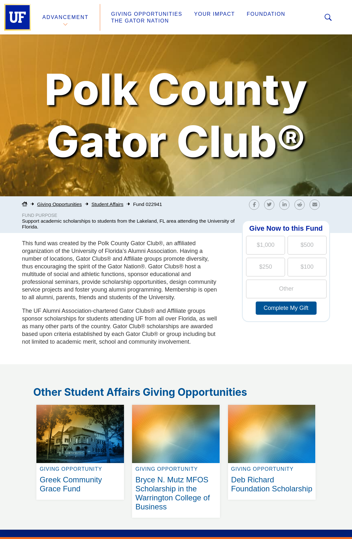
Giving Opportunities (146, 14)
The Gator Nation (140, 20)
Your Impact (214, 14)
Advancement (66, 17)
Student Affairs (107, 204)
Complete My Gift (286, 308)
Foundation (266, 14)
